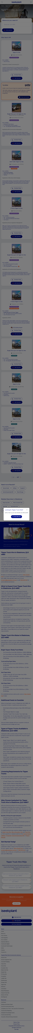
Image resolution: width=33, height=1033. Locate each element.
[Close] (27, 510)
